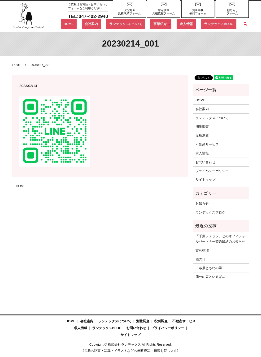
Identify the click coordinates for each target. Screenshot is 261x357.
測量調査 (202, 127)
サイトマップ (205, 179)
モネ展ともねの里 (209, 268)
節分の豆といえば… (210, 277)
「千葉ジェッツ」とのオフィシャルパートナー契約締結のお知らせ (220, 238)
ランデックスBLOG (221, 24)
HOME (98, 24)
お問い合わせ (205, 162)
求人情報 (195, 24)
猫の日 (200, 259)
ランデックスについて (143, 24)
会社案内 (115, 24)
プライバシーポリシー (212, 171)
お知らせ (202, 203)
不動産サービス (207, 144)
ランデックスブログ (210, 212)
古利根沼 (202, 250)
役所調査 (202, 135)
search (245, 23)
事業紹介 (171, 24)
